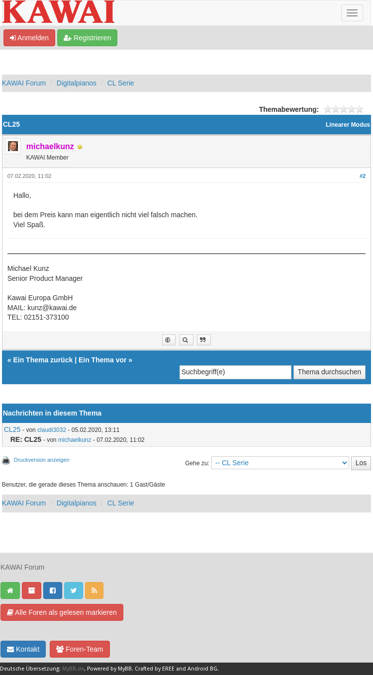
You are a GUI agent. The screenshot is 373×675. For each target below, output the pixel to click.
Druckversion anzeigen (42, 460)
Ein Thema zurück (43, 360)
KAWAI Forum (24, 83)
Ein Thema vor (102, 360)
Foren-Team (79, 649)
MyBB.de (73, 669)
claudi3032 (51, 429)
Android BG (202, 669)
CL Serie (120, 83)
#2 (363, 176)
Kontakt (23, 649)
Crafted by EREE (155, 669)
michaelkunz (75, 439)
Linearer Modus (348, 124)
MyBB (125, 669)
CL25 (12, 429)
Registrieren (87, 38)
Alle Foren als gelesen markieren (62, 612)
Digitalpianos (76, 83)
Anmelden (29, 38)
